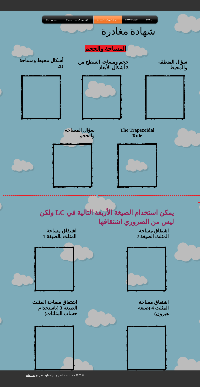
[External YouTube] (41, 97)
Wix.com (30, 375)
